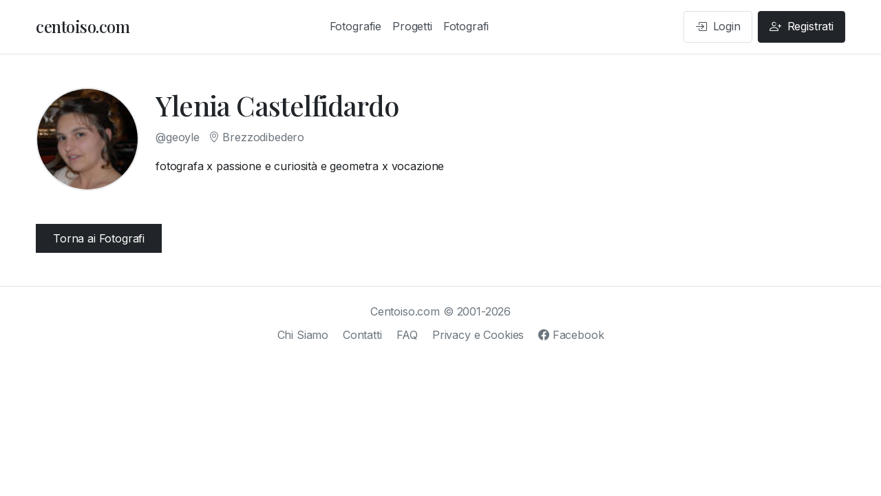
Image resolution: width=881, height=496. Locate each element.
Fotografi (466, 26)
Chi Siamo (303, 335)
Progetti (412, 26)
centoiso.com (82, 26)
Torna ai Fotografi (99, 238)
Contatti (362, 335)
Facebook (571, 335)
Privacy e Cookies (478, 335)
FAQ (407, 335)
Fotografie (355, 26)
